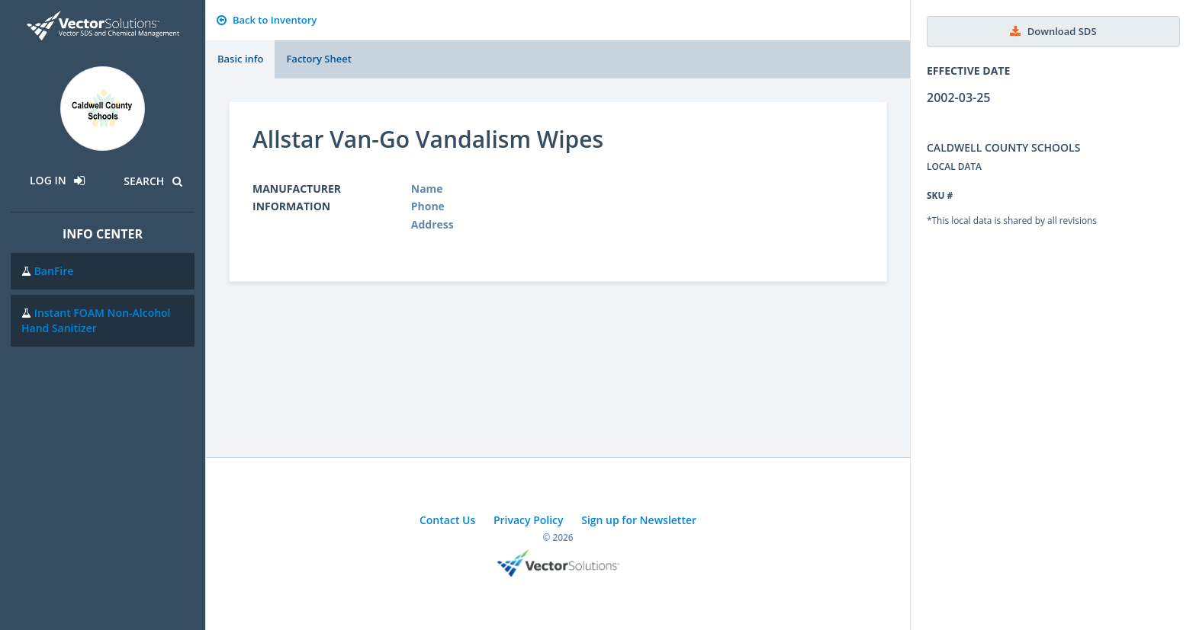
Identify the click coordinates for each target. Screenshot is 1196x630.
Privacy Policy (529, 520)
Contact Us (447, 520)
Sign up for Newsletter (638, 520)
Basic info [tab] (240, 59)
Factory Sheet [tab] (318, 59)
